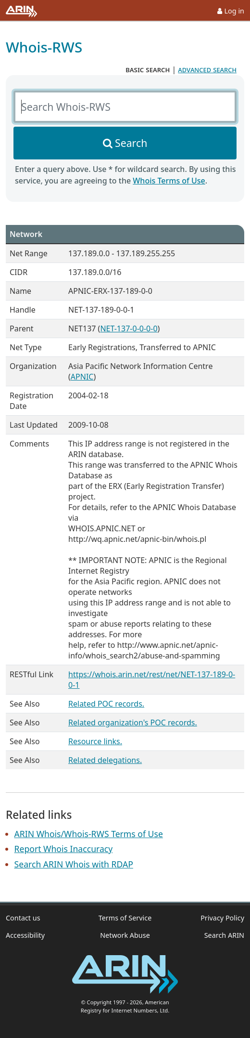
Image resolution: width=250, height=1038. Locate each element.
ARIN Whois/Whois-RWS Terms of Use (88, 834)
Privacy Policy (222, 917)
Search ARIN (224, 935)
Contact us (23, 917)
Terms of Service (125, 917)
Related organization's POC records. (132, 722)
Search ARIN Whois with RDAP (73, 864)
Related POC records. (106, 703)
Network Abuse (125, 935)
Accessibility (25, 935)
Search (131, 143)
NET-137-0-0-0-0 (128, 328)
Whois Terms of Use (169, 180)
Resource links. (95, 741)
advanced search (207, 69)
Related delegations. (105, 760)
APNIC (82, 376)
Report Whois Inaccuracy (63, 848)
